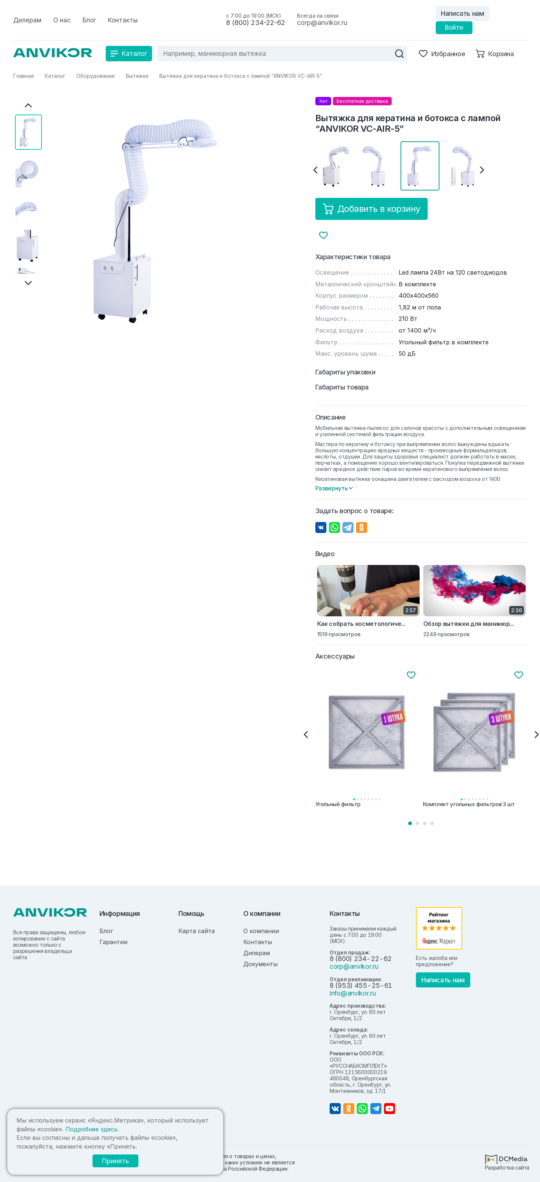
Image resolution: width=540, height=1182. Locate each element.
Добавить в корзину (371, 208)
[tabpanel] (367, 739)
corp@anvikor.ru (322, 22)
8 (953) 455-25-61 (361, 985)
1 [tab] (410, 823)
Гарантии (113, 942)
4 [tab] (432, 823)
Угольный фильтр (338, 804)
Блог (106, 931)
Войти (454, 27)
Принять (114, 1161)
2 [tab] (417, 823)
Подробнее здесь (91, 1129)
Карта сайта (196, 931)
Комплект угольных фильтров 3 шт (469, 804)
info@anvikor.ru (353, 993)
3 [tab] (425, 823)
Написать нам (462, 13)
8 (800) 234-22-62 (255, 22)
